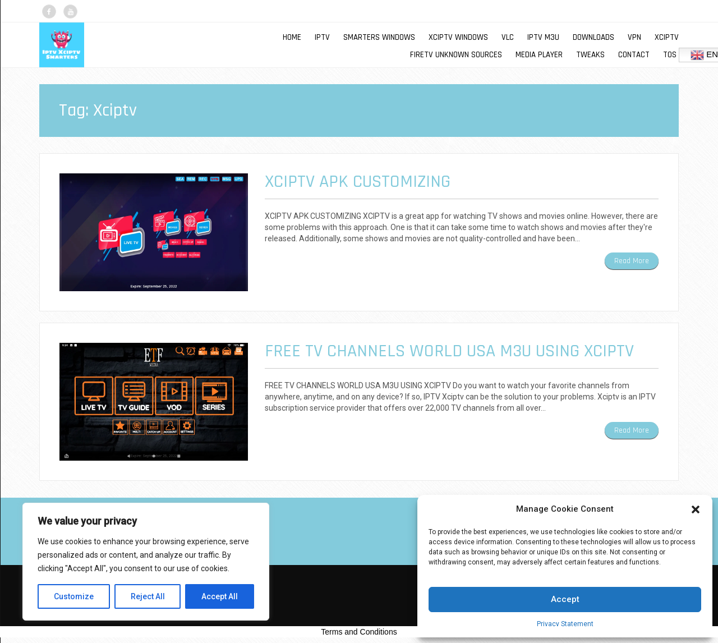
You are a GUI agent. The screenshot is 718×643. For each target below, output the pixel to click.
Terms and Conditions (359, 631)
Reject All (148, 596)
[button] (695, 509)
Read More (631, 261)
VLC (507, 37)
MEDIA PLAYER (539, 54)
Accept (565, 599)
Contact (634, 54)
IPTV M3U (543, 37)
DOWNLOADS (593, 37)
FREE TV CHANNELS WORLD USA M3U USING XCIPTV (449, 350)
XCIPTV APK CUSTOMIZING (357, 181)
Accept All (219, 596)
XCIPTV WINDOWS (458, 37)
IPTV (322, 37)
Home (292, 37)
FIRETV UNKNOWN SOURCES (456, 54)
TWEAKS (590, 54)
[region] (145, 562)
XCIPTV (667, 37)
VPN (634, 37)
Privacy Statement (565, 624)
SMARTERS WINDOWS (379, 37)
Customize (74, 596)
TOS (669, 54)
